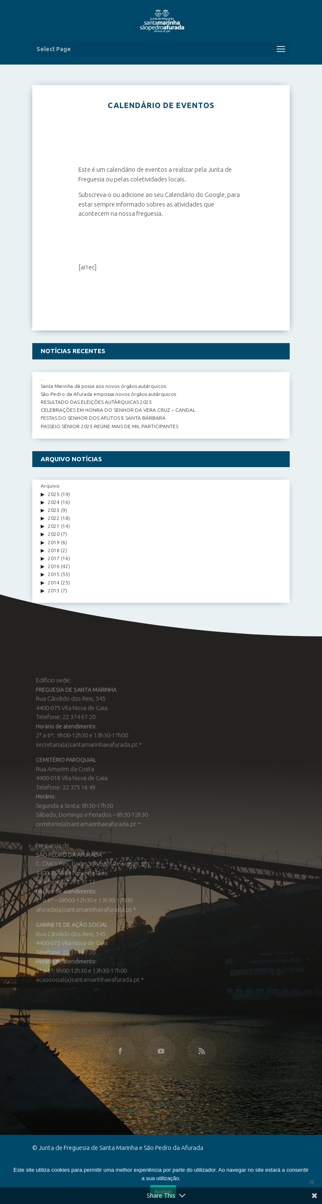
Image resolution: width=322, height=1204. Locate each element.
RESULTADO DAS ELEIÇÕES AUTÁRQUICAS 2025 (96, 402)
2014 (54, 582)
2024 (54, 502)
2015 (54, 574)
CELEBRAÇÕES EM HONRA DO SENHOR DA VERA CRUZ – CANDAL (118, 410)
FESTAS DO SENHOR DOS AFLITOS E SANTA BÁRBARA (103, 418)
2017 (54, 558)
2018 (54, 550)
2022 (54, 518)
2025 (54, 494)
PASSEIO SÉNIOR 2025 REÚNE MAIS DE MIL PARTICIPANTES (109, 426)
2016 (54, 566)
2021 (54, 526)
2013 (54, 590)
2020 (54, 534)
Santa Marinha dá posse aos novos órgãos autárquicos (103, 386)
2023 (54, 510)
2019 (54, 542)
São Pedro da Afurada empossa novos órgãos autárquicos (108, 394)
